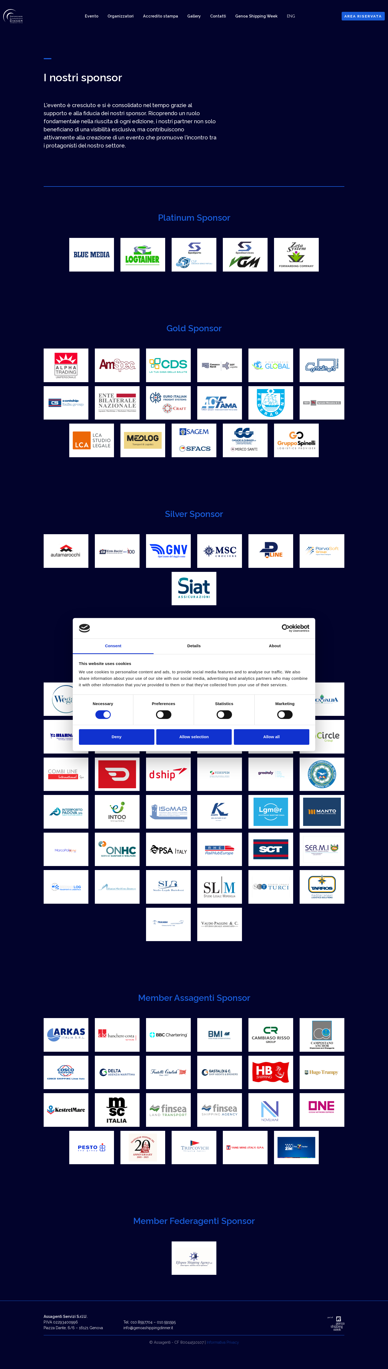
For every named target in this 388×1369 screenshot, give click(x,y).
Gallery (194, 16)
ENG (291, 16)
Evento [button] (91, 16)
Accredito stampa (160, 16)
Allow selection (194, 737)
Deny (117, 737)
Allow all (271, 737)
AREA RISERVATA (363, 16)
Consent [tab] (113, 646)
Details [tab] (194, 646)
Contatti (218, 16)
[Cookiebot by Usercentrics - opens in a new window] (285, 628)
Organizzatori (121, 16)
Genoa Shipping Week (256, 16)
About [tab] (275, 646)
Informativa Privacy (223, 1353)
